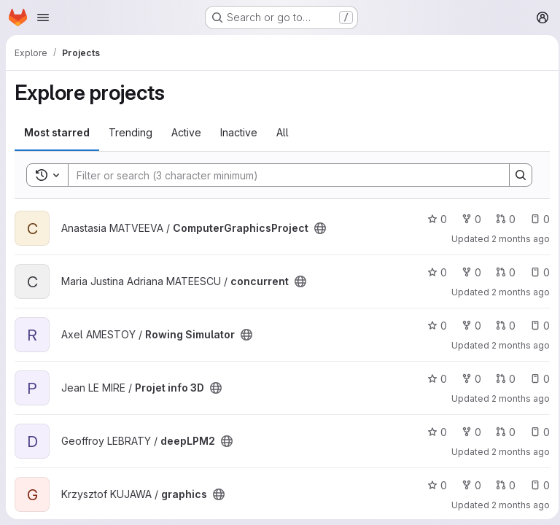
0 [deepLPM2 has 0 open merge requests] (501, 432)
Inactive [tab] (238, 132)
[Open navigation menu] (43, 17)
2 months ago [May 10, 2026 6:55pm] (516, 292)
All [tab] (282, 132)
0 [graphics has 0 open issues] (535, 485)
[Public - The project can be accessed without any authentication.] (320, 228)
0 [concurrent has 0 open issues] (535, 272)
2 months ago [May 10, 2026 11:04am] (516, 345)
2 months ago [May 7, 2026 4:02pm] (516, 398)
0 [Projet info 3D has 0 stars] (433, 379)
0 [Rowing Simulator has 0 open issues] (535, 325)
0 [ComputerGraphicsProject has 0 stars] (433, 219)
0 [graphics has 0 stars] (433, 485)
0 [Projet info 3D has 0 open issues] (535, 379)
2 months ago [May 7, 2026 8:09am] (516, 451)
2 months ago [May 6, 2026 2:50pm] (516, 504)
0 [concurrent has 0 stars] (433, 272)
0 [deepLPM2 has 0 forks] (467, 432)
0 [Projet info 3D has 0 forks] (467, 379)
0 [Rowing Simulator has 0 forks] (467, 325)
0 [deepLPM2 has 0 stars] (433, 432)
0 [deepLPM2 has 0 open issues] (535, 432)
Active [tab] (186, 132)
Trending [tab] (130, 132)
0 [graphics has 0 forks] (467, 485)
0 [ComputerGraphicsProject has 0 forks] (467, 219)
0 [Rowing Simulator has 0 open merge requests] (501, 325)
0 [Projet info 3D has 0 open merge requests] (501, 379)
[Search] (279, 175)
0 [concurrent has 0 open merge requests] (501, 272)
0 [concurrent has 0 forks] (467, 272)
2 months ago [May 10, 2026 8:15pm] (516, 238)
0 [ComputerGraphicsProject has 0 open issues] (535, 219)
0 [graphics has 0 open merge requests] (501, 485)
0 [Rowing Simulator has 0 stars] (433, 325)
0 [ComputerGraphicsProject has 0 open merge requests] (501, 219)
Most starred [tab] (57, 132)
